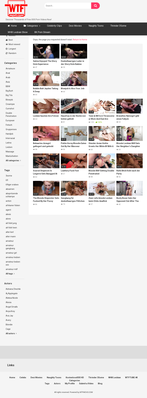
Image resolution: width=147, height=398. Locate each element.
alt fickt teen (11, 227)
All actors (11, 333)
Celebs (23, 377)
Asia (8, 82)
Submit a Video (86, 383)
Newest (11, 35)
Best (9, 40)
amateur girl (11, 253)
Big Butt (9, 91)
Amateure (10, 68)
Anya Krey (10, 311)
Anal (8, 73)
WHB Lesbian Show (18, 32)
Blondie (9, 324)
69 (7, 180)
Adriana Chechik (13, 289)
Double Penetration (11, 114)
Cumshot (10, 108)
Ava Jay (9, 316)
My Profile (70, 383)
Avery (8, 320)
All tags (10, 274)
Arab (8, 77)
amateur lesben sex (13, 263)
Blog (100, 383)
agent (8, 210)
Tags (47, 383)
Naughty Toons (96, 25)
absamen (10, 189)
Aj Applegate (12, 293)
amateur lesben (13, 257)
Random (11, 53)
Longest (11, 49)
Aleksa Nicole (12, 298)
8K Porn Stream (42, 32)
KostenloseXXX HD (75, 377)
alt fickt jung (11, 223)
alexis (8, 214)
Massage (10, 151)
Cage (8, 329)
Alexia (8, 302)
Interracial (10, 138)
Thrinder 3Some (118, 25)
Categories (32, 25)
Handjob (9, 134)
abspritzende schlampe (12, 195)
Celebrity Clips (54, 25)
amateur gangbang (10, 247)
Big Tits (9, 95)
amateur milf (12, 269)
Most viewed (13, 44)
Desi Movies (75, 25)
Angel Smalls (12, 307)
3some (9, 176)
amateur (10, 241)
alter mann (11, 236)
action (8, 201)
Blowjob (9, 100)
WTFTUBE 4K (131, 377)
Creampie (10, 104)
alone (8, 219)
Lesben (9, 147)
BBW (8, 86)
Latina (8, 143)
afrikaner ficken (13, 205)
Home (14, 25)
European (10, 120)
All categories (13, 160)
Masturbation (12, 156)
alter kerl (10, 232)
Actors (57, 383)
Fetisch (9, 125)
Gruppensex (11, 129)
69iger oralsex (12, 184)
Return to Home (80, 39)
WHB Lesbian (114, 377)
